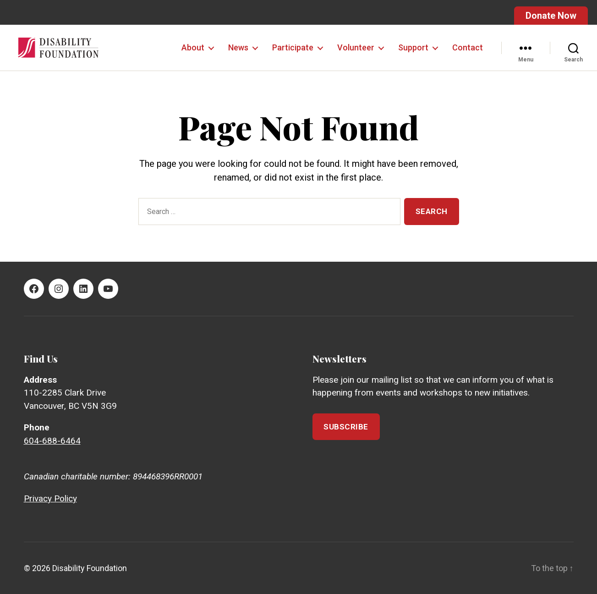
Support (413, 47)
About (192, 47)
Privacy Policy (50, 498)
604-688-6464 (52, 440)
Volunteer (355, 47)
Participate (292, 47)
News (238, 47)
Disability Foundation (89, 568)
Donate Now (551, 15)
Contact (467, 47)
